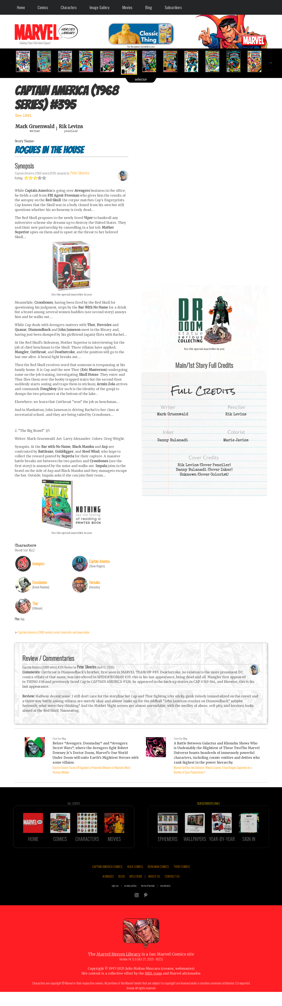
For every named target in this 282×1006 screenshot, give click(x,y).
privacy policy (130, 895)
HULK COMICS (135, 876)
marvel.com (165, 895)
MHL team (153, 983)
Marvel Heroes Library (118, 964)
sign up (115, 895)
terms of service (147, 895)
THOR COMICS (182, 876)
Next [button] (270, 62)
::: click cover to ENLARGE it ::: (204, 286)
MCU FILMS (136, 886)
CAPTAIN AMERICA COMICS (107, 876)
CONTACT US (172, 886)
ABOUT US (154, 886)
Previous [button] (11, 62)
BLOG (121, 886)
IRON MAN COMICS (158, 876)
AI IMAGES (108, 886)
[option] (25, 61)
